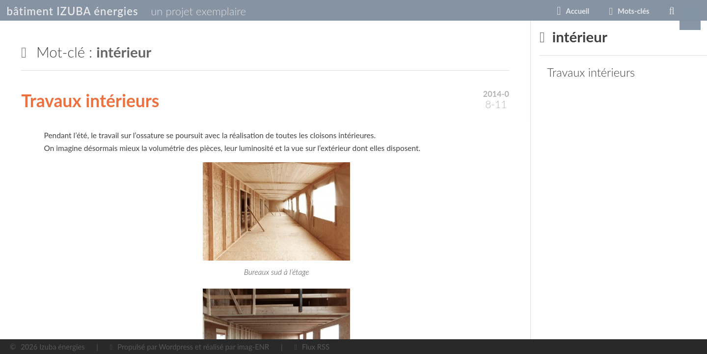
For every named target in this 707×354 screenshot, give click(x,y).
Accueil (493, 11)
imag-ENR (253, 346)
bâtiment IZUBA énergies (101, 11)
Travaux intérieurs (90, 100)
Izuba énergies (61, 346)
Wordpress (176, 346)
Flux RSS (315, 346)
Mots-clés (549, 11)
